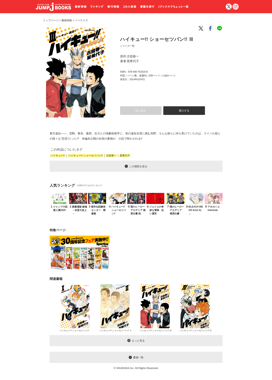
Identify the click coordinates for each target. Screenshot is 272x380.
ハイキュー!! (57, 155)
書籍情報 (66, 20)
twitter (229, 7)
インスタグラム (236, 7)
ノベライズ (80, 20)
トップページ (51, 20)
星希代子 (125, 155)
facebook (210, 28)
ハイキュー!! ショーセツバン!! (85, 155)
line (220, 28)
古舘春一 (111, 155)
